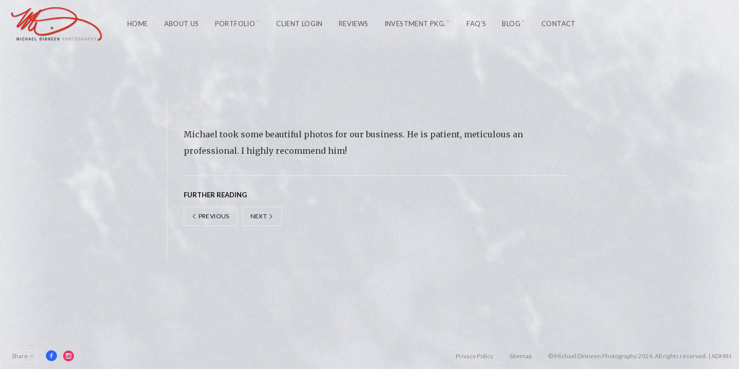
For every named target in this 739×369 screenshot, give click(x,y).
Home (137, 23)
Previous (210, 216)
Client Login (299, 23)
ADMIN (721, 356)
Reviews (353, 23)
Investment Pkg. (415, 23)
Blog (511, 23)
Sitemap (521, 356)
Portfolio (235, 23)
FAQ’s (476, 23)
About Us (181, 23)
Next (262, 216)
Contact (558, 23)
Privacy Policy (474, 356)
